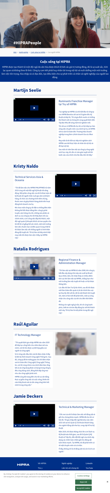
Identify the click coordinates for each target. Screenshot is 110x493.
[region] (55, 481)
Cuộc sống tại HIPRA (38, 52)
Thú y (40, 468)
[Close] (107, 481)
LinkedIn (89, 463)
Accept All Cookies (83, 488)
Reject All (83, 482)
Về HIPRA (42, 463)
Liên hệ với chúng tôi (70, 468)
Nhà (14, 52)
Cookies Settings (83, 476)
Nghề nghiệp (23, 52)
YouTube (89, 468)
